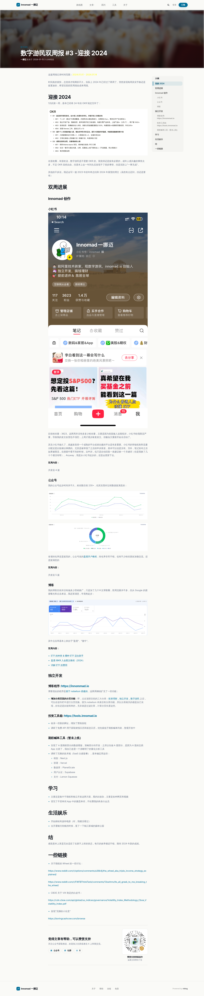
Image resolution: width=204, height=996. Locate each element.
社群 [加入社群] (67, 950)
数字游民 (24, 47)
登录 (174, 5)
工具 (114, 5)
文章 (92, 5)
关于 (125, 5)
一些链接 (159, 148)
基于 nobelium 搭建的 (77, 691)
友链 (109, 988)
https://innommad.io (75, 686)
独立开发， (125, 698)
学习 (157, 134)
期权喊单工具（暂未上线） (168, 130)
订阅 (183, 5)
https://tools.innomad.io (80, 716)
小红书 (159, 97)
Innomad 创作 (161, 93)
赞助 (101, 988)
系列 (103, 5)
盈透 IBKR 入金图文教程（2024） (68, 660)
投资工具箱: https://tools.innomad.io (167, 124)
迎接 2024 (159, 83)
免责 (117, 988)
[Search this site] (168, 4)
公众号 (159, 102)
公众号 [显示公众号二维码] (54, 950)
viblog (185, 989)
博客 (159, 106)
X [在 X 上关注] (78, 950)
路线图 (79, 5)
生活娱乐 (159, 139)
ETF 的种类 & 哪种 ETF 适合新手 (67, 655)
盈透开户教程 (90, 556)
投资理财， (113, 698)
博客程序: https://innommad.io (165, 117)
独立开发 (159, 111)
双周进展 (159, 88)
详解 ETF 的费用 (59, 665)
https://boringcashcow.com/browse (66, 918)
